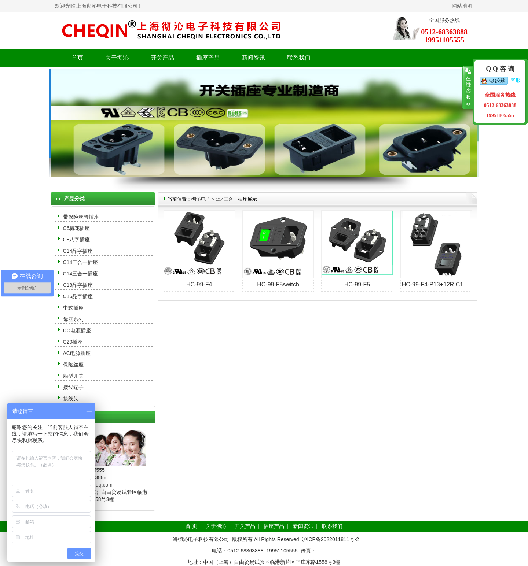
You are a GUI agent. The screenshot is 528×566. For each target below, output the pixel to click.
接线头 (70, 399)
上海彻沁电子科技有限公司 (107, 6)
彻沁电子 (200, 199)
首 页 (191, 526)
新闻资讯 (303, 526)
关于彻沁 (117, 58)
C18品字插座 (78, 285)
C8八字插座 (76, 240)
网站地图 (462, 6)
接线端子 (73, 387)
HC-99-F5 (357, 284)
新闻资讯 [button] (253, 58)
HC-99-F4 (199, 284)
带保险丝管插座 (81, 217)
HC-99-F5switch (278, 284)
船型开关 (73, 376)
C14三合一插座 (80, 274)
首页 (77, 58)
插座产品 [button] (208, 58)
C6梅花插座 (76, 228)
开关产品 (245, 526)
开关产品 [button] (162, 58)
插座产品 (274, 526)
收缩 (467, 88)
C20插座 (73, 342)
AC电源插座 (77, 353)
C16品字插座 (78, 296)
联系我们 (299, 58)
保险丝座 (73, 364)
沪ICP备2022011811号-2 (330, 539)
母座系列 (73, 319)
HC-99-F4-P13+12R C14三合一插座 (449, 284)
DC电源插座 (77, 330)
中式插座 (73, 308)
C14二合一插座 (80, 262)
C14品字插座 (78, 251)
